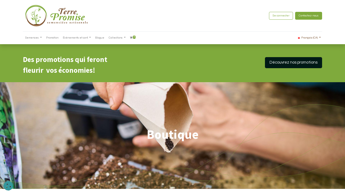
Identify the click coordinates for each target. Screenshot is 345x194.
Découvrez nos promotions (294, 62)
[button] (8, 185)
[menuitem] (52, 38)
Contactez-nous (309, 15)
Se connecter (280, 15)
